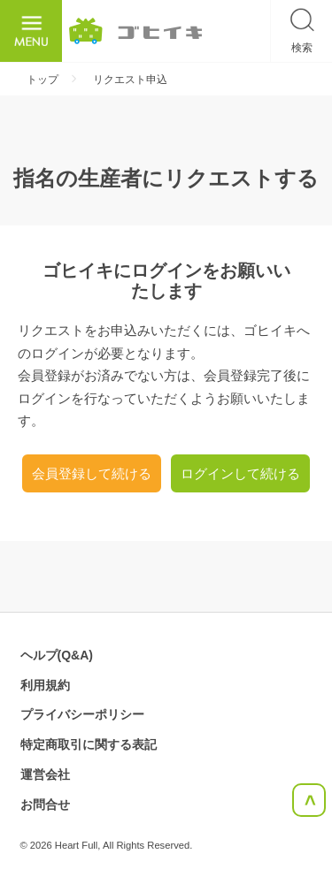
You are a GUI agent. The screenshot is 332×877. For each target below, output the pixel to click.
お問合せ (45, 804)
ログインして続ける (240, 473)
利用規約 (45, 685)
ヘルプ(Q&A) (56, 655)
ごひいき (135, 31)
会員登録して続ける (91, 473)
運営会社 (45, 774)
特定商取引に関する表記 (88, 744)
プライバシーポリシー (82, 714)
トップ (42, 79)
